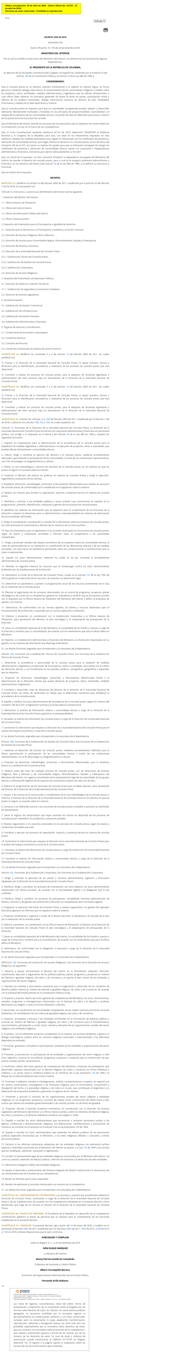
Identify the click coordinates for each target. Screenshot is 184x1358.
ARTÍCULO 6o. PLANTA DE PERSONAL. (24, 1213)
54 (68, 76)
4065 (68, 1228)
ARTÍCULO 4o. (11, 419)
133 (93, 1072)
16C (41, 422)
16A (48, 419)
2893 (25, 1228)
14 (67, 386)
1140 (5, 1232)
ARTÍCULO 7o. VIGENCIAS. (18, 1225)
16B (36, 422)
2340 (98, 1228)
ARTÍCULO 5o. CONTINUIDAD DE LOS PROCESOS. (30, 1195)
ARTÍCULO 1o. (8, 183)
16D (48, 422)
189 (26, 76)
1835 (83, 1228)
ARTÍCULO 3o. (11, 386)
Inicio (7, 18)
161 (88, 575)
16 (42, 419)
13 (67, 354)
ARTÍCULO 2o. (11, 354)
